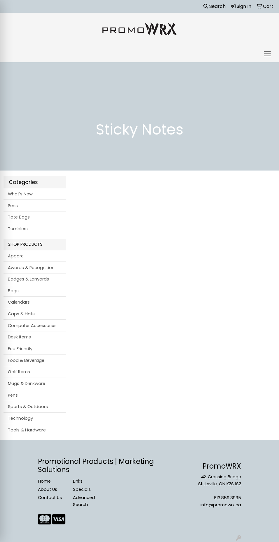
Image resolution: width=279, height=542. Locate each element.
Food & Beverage (26, 360)
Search (214, 6)
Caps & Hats (21, 314)
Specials (82, 489)
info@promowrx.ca (220, 505)
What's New (20, 194)
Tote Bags (19, 217)
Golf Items (19, 372)
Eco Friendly (20, 349)
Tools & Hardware (27, 430)
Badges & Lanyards (28, 279)
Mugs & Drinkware (26, 383)
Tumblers (18, 229)
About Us (47, 489)
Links (78, 481)
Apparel (16, 256)
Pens (13, 206)
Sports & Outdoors (28, 406)
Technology (20, 418)
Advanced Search (84, 501)
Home (44, 481)
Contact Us (50, 497)
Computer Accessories (32, 325)
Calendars (19, 302)
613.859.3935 (227, 498)
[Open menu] (267, 54)
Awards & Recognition (31, 268)
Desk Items (19, 337)
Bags (13, 291)
